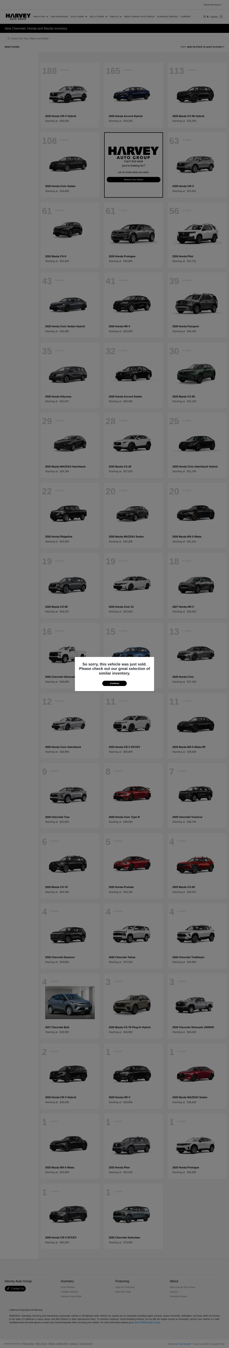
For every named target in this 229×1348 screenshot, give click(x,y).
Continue (114, 683)
